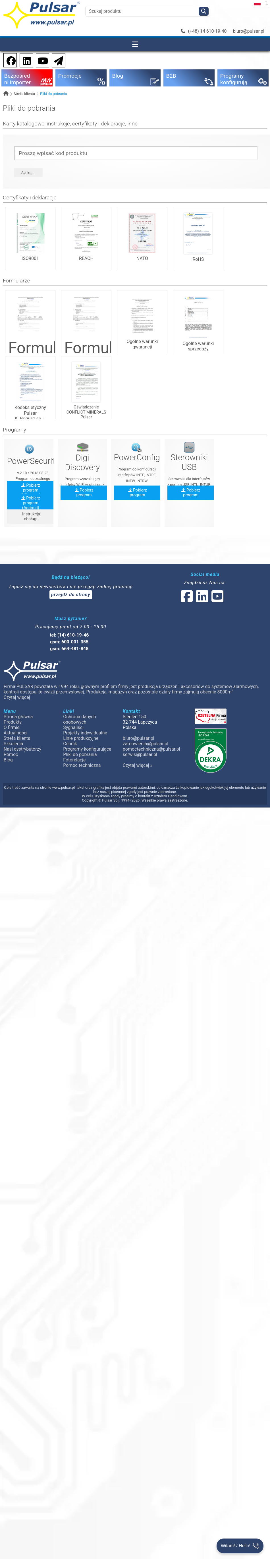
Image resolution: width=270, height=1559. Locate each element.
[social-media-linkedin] (24, 60)
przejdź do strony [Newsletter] (70, 594)
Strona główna (18, 716)
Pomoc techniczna (82, 765)
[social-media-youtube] (41, 60)
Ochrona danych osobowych (79, 719)
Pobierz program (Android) (30, 503)
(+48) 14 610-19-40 (204, 31)
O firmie (12, 727)
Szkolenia (13, 743)
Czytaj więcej (17, 697)
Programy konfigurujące (87, 749)
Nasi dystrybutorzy (22, 749)
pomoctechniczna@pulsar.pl (151, 749)
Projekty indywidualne (85, 733)
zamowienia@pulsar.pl (145, 743)
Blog (8, 760)
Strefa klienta (24, 94)
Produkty (13, 722)
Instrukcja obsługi (30, 516)
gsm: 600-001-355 (69, 642)
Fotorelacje (74, 760)
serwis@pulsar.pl (140, 754)
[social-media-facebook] (8, 60)
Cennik (70, 743)
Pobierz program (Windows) (30, 490)
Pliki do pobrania (53, 94)
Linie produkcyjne (80, 738)
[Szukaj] (204, 11)
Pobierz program (84, 492)
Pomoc (11, 754)
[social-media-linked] (201, 599)
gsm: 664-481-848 (69, 648)
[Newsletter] (56, 60)
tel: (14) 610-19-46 (69, 635)
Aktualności (16, 733)
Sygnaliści (73, 727)
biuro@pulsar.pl (248, 31)
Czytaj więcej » (137, 765)
